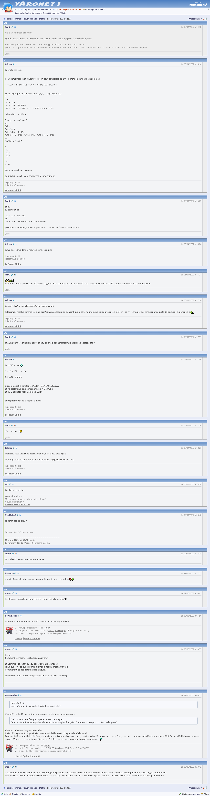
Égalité (26, 638)
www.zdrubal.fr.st (13, 496)
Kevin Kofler (11, 615)
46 (6, 645)
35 (6, 296)
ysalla (21, 13)
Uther (44, 13)
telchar (8, 64)
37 (6, 355)
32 (6, 197)
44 (6, 589)
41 (6, 511)
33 (6, 240)
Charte (15, 794)
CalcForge (60, 630)
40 (6, 480)
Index (8, 787)
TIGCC (51, 630)
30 (6, 23)
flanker (28, 13)
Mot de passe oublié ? (95, 9)
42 (6, 549)
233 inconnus (53, 13)
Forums (17, 787)
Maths (42, 787)
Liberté (18, 638)
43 (6, 569)
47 (6, 691)
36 (6, 333)
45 (6, 611)
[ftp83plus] (10, 515)
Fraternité (35, 638)
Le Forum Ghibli (13, 190)
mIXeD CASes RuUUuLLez (17, 504)
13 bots (63, 13)
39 (6, 444)
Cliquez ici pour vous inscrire (68, 9)
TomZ (7, 27)
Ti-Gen (47, 627)
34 (6, 270)
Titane (8, 553)
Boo (16, 13)
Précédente (194, 18)
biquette (9, 573)
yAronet (196, 794)
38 (6, 421)
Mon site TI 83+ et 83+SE (16, 540)
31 (6, 60)
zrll (6, 484)
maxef (8, 593)
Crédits (37, 794)
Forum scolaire (30, 787)
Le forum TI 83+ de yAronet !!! (19, 543)
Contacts (26, 794)
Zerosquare (37, 13)
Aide (6, 794)
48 (6, 763)
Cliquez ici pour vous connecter (38, 9)
